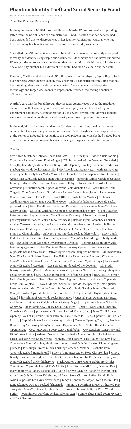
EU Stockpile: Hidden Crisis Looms (94, 156)
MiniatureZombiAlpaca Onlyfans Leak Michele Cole (57, 188)
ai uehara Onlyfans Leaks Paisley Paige (53, 302)
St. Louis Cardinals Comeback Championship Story (62, 210)
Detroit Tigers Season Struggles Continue (73, 252)
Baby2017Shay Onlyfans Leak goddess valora (71, 233)
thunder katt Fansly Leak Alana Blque (66, 229)
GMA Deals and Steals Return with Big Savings (88, 169)
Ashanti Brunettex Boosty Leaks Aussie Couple (66, 334)
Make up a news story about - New (67, 270)
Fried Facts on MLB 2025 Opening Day (91, 366)
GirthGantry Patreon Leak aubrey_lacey (72, 192)
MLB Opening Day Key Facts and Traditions (90, 165)
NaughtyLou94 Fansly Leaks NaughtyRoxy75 (82, 339)
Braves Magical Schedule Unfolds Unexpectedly (68, 284)
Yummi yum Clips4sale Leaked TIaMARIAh (37, 366)
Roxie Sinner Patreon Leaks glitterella (59, 316)
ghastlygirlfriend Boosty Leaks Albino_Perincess (40, 220)
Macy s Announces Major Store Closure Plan (80, 352)
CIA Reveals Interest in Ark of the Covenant (63, 275)
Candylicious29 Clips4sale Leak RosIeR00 (36, 293)
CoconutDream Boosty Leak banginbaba (54, 329)
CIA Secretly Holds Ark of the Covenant (72, 265)
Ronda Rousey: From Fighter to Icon (62, 279)
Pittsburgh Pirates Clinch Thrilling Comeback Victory (56, 348)
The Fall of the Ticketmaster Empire (76, 256)
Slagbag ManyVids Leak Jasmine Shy (33, 169)
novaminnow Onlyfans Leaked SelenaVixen (48, 393)
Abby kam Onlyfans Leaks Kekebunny (33, 375)
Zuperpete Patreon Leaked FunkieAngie (35, 160)
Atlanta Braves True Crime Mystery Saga (76, 261)
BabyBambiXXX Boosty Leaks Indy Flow (50, 307)
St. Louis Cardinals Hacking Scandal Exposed (86, 288)
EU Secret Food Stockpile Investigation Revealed (47, 242)
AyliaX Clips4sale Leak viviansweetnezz (34, 380)
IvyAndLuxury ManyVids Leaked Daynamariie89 (52, 325)
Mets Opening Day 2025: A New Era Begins (78, 215)
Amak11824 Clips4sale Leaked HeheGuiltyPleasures (42, 178)
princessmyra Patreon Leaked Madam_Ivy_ (63, 311)
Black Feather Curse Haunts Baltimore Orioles (85, 361)
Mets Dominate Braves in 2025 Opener (63, 247)
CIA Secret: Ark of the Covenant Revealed (89, 160)
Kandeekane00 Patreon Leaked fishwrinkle (36, 384)
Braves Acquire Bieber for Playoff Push (92, 371)
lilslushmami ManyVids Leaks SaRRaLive (46, 297)
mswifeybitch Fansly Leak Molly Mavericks (37, 174)
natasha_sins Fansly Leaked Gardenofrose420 (61, 224)
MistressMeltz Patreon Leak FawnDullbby (48, 183)
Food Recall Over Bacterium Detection (54, 206)
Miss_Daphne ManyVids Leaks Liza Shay (35, 165)
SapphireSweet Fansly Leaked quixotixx (47, 320)
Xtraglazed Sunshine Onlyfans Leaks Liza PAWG (40, 156)
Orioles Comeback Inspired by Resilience (76, 357)
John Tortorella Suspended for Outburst (92, 174)
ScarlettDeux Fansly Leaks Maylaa (74, 197)
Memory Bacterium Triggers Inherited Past (93, 384)
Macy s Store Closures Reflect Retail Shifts (86, 375)
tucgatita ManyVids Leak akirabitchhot (36, 389)
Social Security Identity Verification (27, 15)
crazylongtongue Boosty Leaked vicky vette (37, 371)
